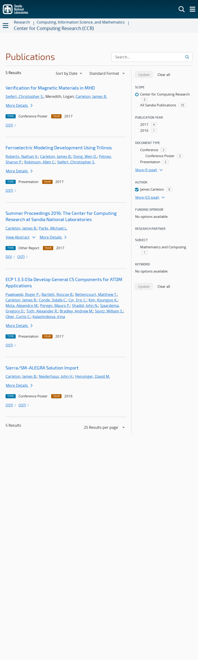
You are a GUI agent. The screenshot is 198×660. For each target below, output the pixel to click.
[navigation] (69, 73)
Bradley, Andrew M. (76, 311)
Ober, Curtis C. (18, 316)
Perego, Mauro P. (55, 305)
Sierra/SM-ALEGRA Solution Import (42, 367)
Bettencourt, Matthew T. (96, 294)
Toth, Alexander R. (42, 311)
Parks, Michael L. (53, 228)
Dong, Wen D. (85, 156)
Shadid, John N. (85, 305)
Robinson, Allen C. (39, 162)
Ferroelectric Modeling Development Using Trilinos (59, 147)
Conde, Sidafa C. (53, 300)
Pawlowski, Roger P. (23, 294)
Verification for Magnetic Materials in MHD (50, 87)
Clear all (165, 74)
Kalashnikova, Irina (49, 316)
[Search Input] (151, 57)
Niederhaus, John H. (56, 376)
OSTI (11, 125)
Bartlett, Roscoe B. (57, 294)
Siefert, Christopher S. (25, 96)
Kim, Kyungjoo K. (103, 300)
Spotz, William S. (109, 311)
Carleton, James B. (91, 96)
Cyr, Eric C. (77, 300)
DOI (10, 256)
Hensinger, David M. (92, 376)
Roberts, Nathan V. (22, 156)
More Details (19, 105)
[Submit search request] (187, 57)
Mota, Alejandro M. (22, 305)
